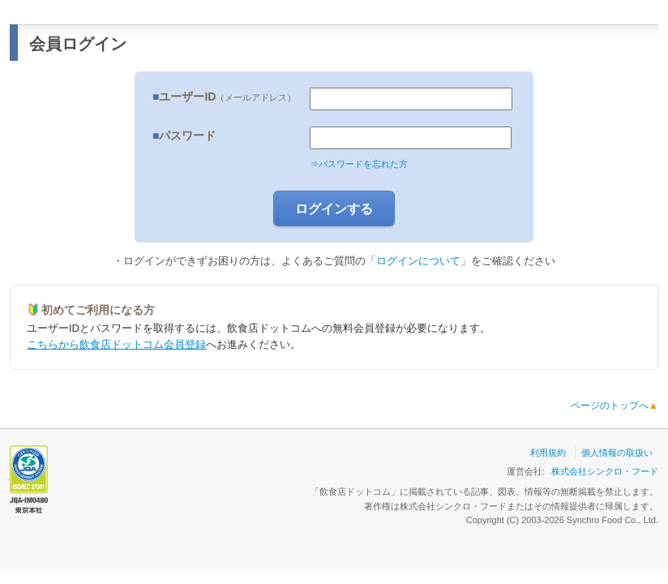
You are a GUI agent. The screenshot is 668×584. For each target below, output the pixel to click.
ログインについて (418, 261)
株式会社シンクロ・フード (604, 471)
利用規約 (548, 452)
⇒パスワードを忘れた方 (359, 164)
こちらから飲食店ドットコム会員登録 (116, 344)
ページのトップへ (614, 405)
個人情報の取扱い (617, 452)
